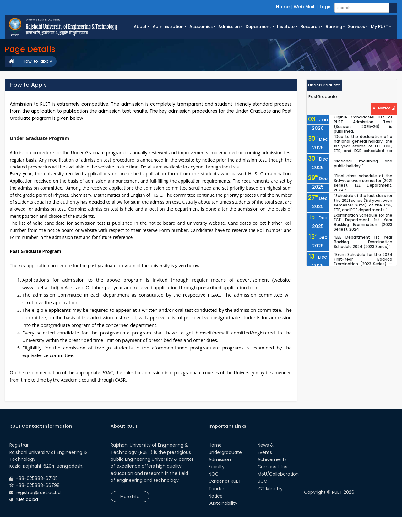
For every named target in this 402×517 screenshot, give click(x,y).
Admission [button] (229, 27)
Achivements (272, 459)
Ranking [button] (334, 27)
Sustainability (223, 503)
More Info (129, 496)
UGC (262, 481)
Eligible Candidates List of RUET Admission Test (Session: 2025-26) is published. (363, 124)
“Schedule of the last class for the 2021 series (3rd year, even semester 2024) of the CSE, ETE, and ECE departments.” (363, 202)
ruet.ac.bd (27, 499)
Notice (216, 496)
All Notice (384, 108)
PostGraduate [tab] (322, 97)
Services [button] (356, 27)
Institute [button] (286, 27)
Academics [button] (201, 27)
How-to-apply (37, 61)
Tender (216, 489)
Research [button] (310, 27)
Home (283, 6)
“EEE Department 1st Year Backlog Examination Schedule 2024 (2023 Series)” (363, 242)
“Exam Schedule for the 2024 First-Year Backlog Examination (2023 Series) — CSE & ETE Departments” (363, 261)
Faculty (217, 467)
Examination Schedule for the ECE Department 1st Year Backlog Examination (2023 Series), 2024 (363, 222)
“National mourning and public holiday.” (363, 163)
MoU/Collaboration (278, 474)
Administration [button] (168, 27)
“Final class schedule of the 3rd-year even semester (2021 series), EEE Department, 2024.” (363, 182)
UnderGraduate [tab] (324, 85)
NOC (214, 474)
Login (326, 6)
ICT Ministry (270, 489)
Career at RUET (225, 481)
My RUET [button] (379, 27)
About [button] (140, 27)
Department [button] (258, 27)
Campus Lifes (272, 467)
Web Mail (304, 6)
